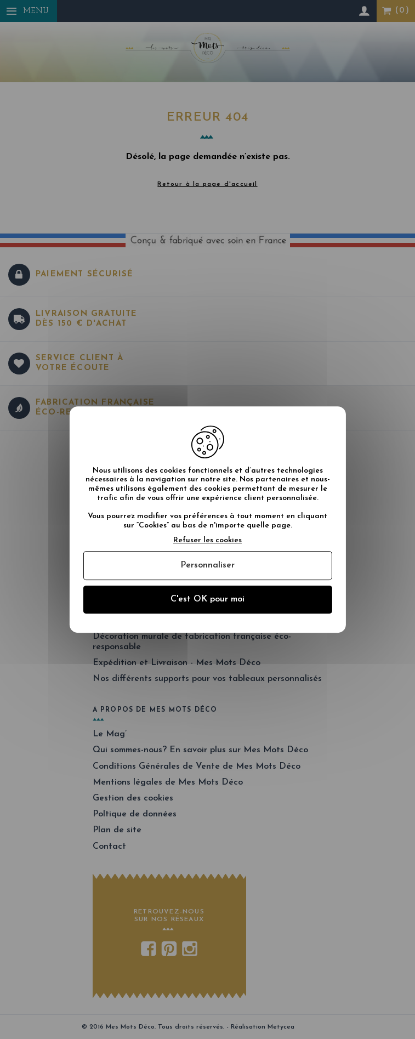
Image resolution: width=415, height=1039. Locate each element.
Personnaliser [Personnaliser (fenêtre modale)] (207, 565)
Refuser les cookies (207, 540)
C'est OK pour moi (207, 599)
